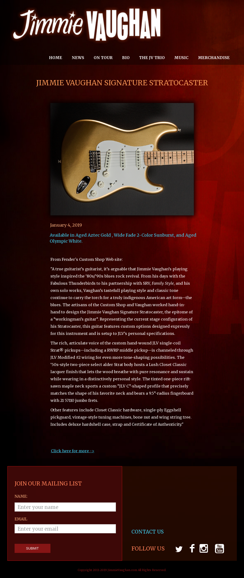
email (21, 519)
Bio (126, 57)
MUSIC (181, 57)
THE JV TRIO (152, 57)
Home (55, 57)
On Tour (103, 57)
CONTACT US (148, 532)
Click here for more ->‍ (72, 450)
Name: (21, 496)
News (78, 57)
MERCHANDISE (214, 57)
